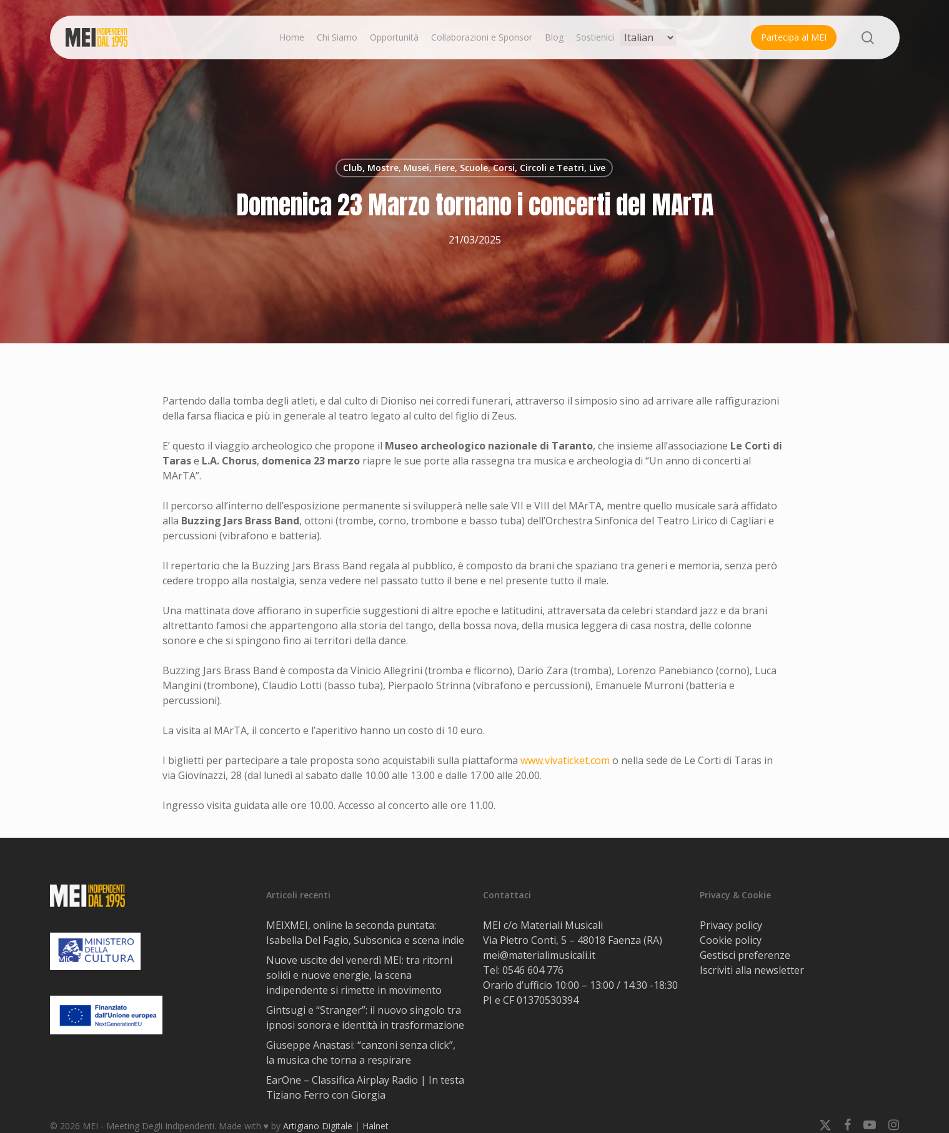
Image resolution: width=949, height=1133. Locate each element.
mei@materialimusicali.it (539, 955)
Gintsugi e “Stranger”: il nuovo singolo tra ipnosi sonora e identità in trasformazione (365, 1017)
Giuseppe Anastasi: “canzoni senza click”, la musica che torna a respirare (360, 1052)
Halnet (375, 1126)
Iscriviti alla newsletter (752, 970)
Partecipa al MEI (794, 37)
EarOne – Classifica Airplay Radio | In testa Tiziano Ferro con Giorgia (365, 1087)
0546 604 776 (533, 970)
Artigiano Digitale (317, 1126)
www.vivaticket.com (565, 760)
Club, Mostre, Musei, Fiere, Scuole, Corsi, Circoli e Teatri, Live (474, 168)
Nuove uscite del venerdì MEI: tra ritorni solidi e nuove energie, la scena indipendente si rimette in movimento (359, 975)
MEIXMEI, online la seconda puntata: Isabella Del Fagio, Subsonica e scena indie (365, 932)
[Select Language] (648, 37)
